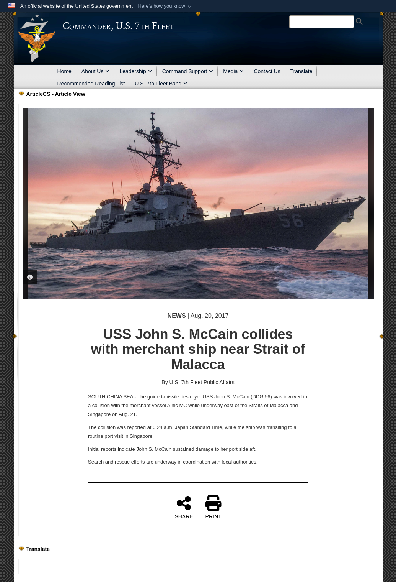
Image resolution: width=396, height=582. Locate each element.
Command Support (187, 71)
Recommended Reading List (91, 84)
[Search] (321, 21)
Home (64, 71)
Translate (301, 71)
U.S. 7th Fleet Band (161, 84)
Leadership (135, 71)
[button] (165, 6)
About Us (95, 71)
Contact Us (267, 71)
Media (233, 71)
